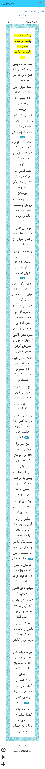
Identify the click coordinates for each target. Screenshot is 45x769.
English (26, 11)
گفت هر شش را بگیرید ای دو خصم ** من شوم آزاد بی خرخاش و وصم (22, 317)
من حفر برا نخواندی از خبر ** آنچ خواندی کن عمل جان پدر (22, 455)
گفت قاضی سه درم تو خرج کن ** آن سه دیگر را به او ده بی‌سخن (22, 182)
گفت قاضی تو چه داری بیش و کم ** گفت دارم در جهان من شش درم (22, 153)
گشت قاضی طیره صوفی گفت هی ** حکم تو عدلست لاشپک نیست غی (22, 369)
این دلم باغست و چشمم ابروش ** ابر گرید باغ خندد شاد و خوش (22, 663)
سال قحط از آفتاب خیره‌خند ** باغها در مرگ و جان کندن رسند (22, 692)
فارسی (41, 11)
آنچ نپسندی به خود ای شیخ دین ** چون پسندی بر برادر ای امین (22, 398)
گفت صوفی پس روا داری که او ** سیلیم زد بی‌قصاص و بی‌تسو (22, 98)
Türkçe (33, 11)
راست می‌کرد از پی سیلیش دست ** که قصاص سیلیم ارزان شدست (22, 262)
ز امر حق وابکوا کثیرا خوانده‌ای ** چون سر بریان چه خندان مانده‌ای (22, 720)
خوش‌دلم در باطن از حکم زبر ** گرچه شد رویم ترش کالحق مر (22, 634)
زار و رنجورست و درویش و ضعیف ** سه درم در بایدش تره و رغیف (22, 210)
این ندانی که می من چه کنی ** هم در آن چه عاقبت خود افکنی (22, 426)
